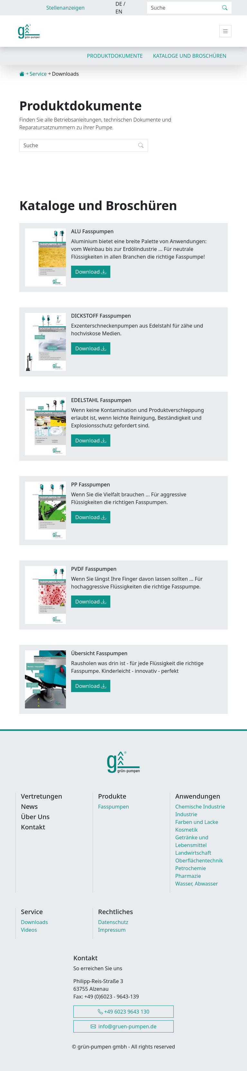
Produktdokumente (114, 55)
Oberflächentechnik (199, 860)
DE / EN (120, 7)
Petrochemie (190, 868)
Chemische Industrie (200, 806)
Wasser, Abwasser (196, 883)
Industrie (186, 814)
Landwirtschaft (193, 852)
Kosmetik (186, 829)
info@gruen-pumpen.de (124, 1026)
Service (38, 73)
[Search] (182, 8)
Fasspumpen (113, 806)
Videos (29, 929)
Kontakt (33, 827)
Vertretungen (41, 796)
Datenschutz (113, 922)
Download (90, 271)
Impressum (112, 929)
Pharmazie (188, 875)
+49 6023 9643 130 (124, 1011)
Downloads (34, 922)
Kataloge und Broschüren (189, 55)
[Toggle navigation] (225, 31)
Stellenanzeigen (65, 7)
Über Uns (35, 817)
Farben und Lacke (196, 822)
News (29, 806)
